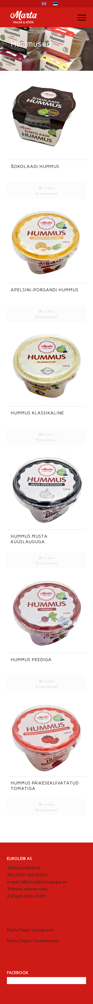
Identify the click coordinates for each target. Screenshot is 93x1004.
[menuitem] (79, 17)
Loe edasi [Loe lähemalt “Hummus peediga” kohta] (47, 681)
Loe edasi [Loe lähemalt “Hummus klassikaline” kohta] (47, 434)
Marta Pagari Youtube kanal (33, 940)
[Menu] (79, 17)
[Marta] (38, 17)
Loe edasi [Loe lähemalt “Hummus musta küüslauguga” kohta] (47, 558)
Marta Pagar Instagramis (30, 929)
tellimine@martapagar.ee (43, 881)
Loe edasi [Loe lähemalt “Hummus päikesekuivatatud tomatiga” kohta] (47, 804)
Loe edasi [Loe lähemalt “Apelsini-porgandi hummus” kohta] (47, 311)
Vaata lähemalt (46, 193)
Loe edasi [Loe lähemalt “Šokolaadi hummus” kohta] (47, 188)
